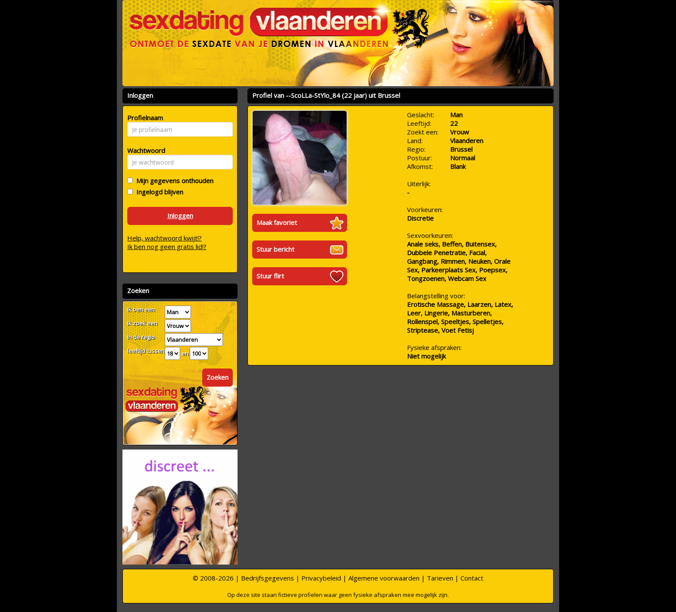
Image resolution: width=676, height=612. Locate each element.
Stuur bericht (275, 249)
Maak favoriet (277, 222)
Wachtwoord (143, 150)
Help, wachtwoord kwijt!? (164, 238)
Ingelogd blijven (158, 191)
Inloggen (180, 215)
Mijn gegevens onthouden (173, 180)
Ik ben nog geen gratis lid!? (167, 246)
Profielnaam (143, 117)
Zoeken (217, 377)
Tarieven (440, 578)
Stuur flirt (270, 276)
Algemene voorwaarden (383, 578)
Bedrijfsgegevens (267, 578)
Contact (471, 578)
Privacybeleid (321, 578)
